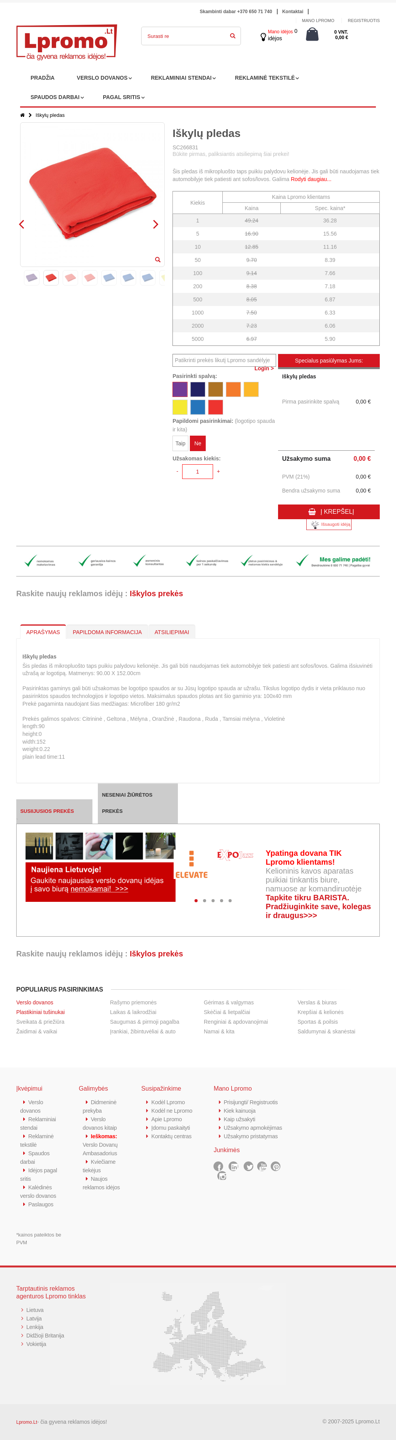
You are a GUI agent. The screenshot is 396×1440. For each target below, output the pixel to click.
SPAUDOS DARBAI (55, 97)
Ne (198, 444)
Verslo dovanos (34, 1002)
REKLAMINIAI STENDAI (181, 78)
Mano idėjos (280, 31)
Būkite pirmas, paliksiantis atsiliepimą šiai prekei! (230, 154)
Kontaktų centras (172, 1136)
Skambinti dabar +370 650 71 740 (236, 11)
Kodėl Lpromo (168, 1102)
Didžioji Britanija (45, 1335)
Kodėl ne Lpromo (172, 1110)
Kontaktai (293, 11)
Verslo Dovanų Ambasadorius (101, 1144)
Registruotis (364, 20)
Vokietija (36, 1344)
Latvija (34, 1318)
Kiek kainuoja (240, 1110)
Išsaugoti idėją (329, 524)
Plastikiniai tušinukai (40, 1012)
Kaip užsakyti (240, 1119)
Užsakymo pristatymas (252, 1144)
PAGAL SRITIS (121, 97)
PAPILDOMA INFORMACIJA (107, 632)
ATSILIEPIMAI (172, 632)
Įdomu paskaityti (171, 1127)
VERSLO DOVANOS (102, 78)
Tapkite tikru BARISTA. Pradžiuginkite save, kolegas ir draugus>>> (318, 906)
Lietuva (35, 1310)
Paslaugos (41, 1204)
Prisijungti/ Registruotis (252, 1102)
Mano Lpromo (318, 20)
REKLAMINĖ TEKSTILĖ (265, 78)
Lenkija (35, 1327)
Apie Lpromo (167, 1119)
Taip (181, 444)
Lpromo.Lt (26, 1422)
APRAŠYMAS (43, 632)
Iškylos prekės (156, 593)
